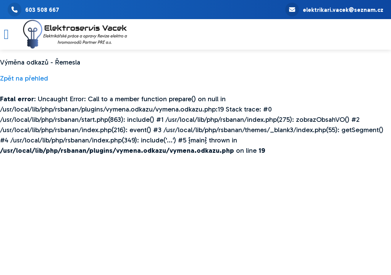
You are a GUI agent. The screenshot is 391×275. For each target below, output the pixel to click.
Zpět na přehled (24, 78)
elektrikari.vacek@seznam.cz (334, 9)
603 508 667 (33, 9)
